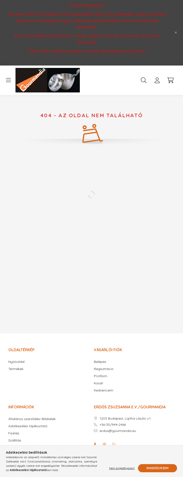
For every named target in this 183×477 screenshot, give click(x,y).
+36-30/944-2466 (113, 425)
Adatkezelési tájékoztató (27, 426)
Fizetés (13, 433)
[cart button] (170, 80)
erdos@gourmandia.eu (118, 431)
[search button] (143, 80)
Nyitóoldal (16, 362)
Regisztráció (103, 369)
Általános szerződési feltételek (32, 419)
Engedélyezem (157, 468)
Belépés (100, 362)
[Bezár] (175, 32)
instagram (104, 444)
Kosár (98, 383)
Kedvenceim (103, 390)
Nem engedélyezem (122, 468)
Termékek (15, 369)
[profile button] (157, 80)
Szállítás (14, 440)
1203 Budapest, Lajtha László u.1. (125, 418)
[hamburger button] (8, 80)
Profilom (100, 376)
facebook (95, 444)
